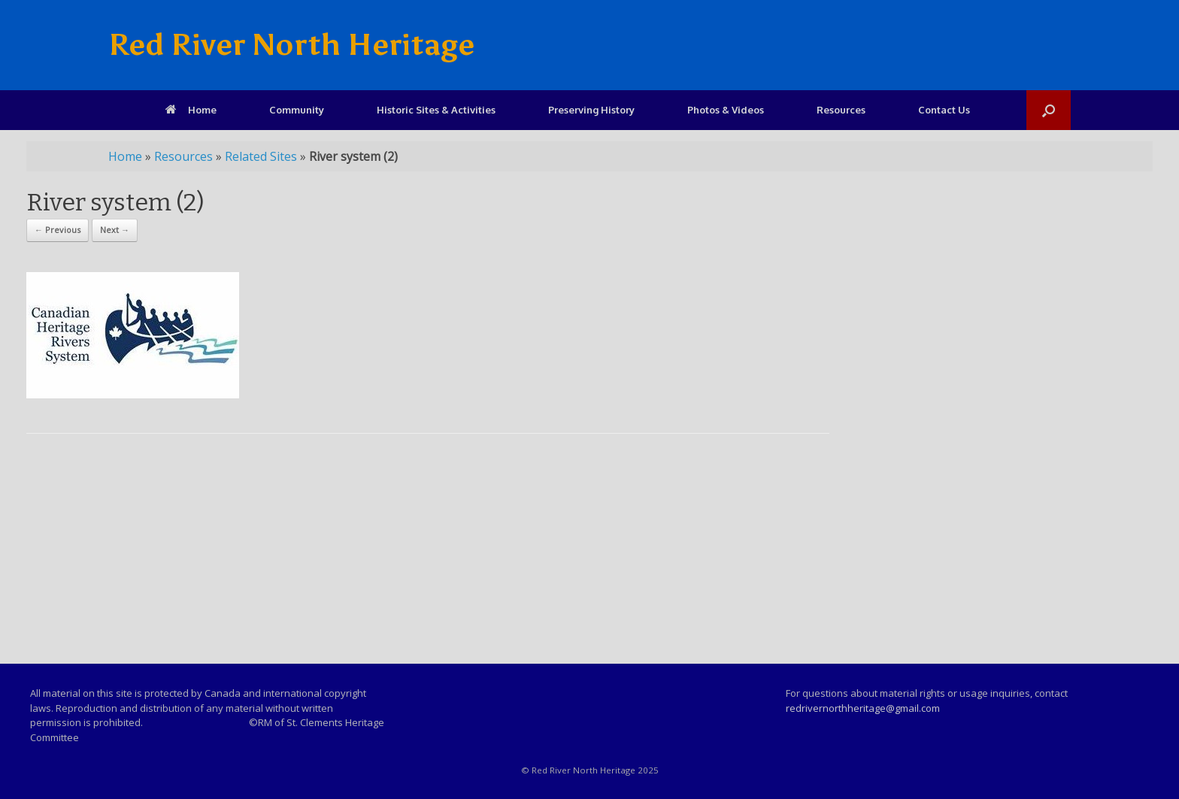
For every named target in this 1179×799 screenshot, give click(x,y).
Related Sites (261, 156)
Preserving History (591, 110)
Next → (114, 229)
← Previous (57, 229)
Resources (841, 110)
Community (296, 110)
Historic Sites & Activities (436, 110)
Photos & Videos (725, 110)
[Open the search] (1048, 110)
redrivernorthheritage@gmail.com (863, 708)
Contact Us (944, 110)
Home (191, 110)
